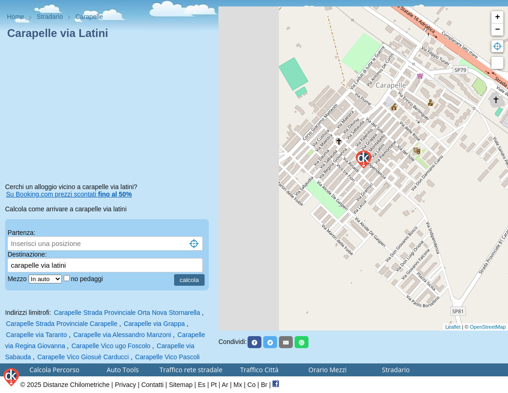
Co (252, 384)
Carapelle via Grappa (154, 323)
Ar (225, 384)
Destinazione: (27, 254)
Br (264, 384)
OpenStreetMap (488, 327)
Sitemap (181, 384)
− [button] (497, 29)
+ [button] (497, 17)
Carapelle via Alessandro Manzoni (122, 334)
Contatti (152, 384)
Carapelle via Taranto (36, 334)
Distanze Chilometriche (76, 384)
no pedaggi (88, 278)
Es (201, 384)
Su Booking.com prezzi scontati (69, 194)
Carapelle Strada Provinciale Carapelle (61, 323)
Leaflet (452, 327)
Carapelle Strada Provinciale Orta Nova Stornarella (127, 312)
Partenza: (21, 232)
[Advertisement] (109, 113)
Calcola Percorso (54, 369)
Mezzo (17, 278)
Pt (214, 384)
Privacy (125, 384)
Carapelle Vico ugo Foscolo (111, 346)
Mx (237, 384)
